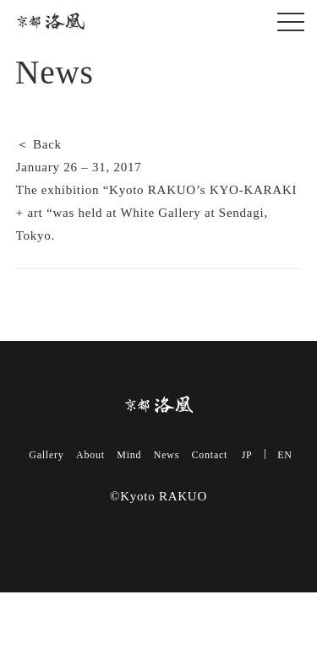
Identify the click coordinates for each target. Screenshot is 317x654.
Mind (129, 455)
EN (284, 455)
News (166, 455)
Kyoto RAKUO (51, 21)
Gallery (46, 455)
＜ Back (39, 144)
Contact (210, 455)
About (90, 455)
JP (247, 455)
